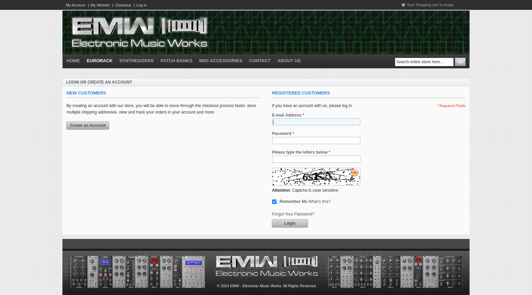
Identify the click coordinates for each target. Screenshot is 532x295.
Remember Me (293, 201)
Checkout (123, 5)
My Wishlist (100, 5)
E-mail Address (287, 115)
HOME (73, 60)
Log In (141, 5)
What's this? (319, 201)
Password (281, 134)
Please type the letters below (300, 152)
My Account (75, 5)
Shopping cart (427, 5)
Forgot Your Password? (293, 214)
